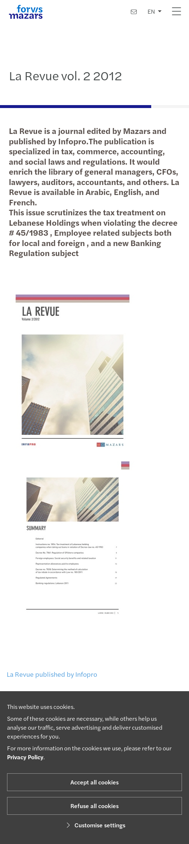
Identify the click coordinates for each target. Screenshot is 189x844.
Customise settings (94, 825)
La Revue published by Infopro (50, 674)
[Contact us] (134, 11)
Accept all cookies (94, 782)
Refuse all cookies (94, 805)
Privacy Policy (25, 757)
